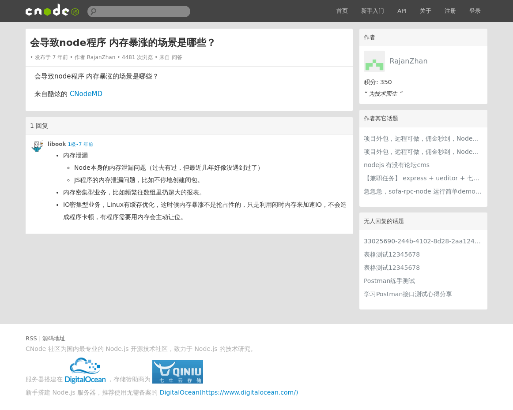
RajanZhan (409, 61)
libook (57, 144)
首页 (342, 10)
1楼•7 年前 (80, 144)
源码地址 (53, 338)
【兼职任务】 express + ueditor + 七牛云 (423, 178)
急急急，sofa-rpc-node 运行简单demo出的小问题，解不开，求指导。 (423, 191)
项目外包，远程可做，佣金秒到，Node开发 (423, 151)
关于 (425, 10)
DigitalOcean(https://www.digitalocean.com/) (229, 392)
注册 (450, 10)
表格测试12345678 (392, 254)
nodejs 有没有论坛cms (397, 164)
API (402, 10)
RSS (31, 338)
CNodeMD (86, 94)
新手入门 (372, 10)
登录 (475, 10)
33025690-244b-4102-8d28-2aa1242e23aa (423, 241)
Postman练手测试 (389, 280)
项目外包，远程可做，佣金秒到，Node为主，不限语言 (423, 138)
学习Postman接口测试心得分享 (408, 294)
